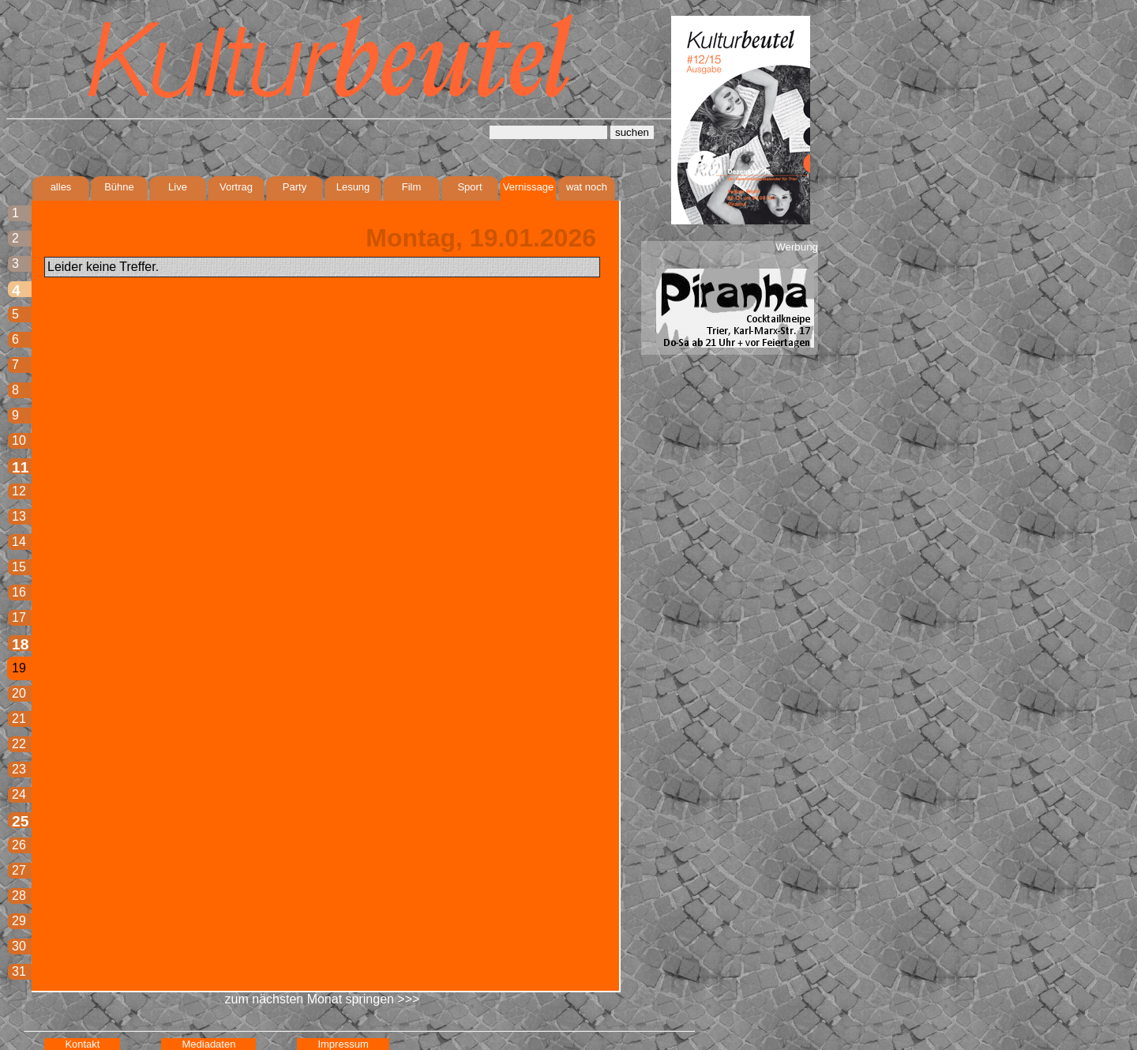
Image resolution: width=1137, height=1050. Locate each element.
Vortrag (236, 187)
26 (19, 845)
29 (19, 921)
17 (19, 617)
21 (19, 718)
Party (294, 187)
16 (19, 592)
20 (19, 693)
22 (19, 744)
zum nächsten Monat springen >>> (322, 999)
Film (412, 187)
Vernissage (528, 187)
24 (19, 794)
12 (19, 491)
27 (19, 870)
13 (19, 516)
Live (177, 187)
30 (19, 946)
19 (19, 668)
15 (19, 567)
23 (19, 769)
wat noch (586, 187)
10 (19, 440)
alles (61, 187)
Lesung (353, 187)
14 (19, 541)
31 (19, 971)
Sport (469, 187)
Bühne (119, 187)
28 (19, 895)
